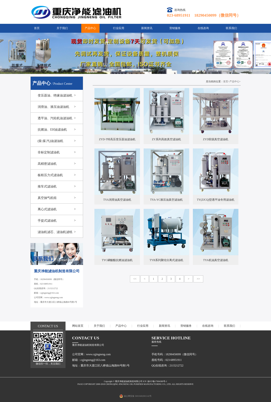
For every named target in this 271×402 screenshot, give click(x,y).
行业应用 (118, 28)
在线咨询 (203, 28)
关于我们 (62, 28)
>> (198, 278)
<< (134, 278)
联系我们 (231, 28)
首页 (37, 28)
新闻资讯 (146, 28)
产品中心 (90, 28)
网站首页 (77, 325)
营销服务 (175, 28)
